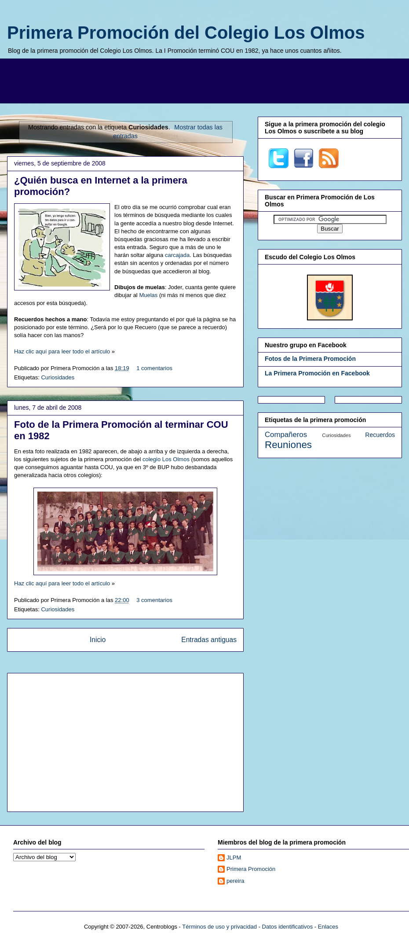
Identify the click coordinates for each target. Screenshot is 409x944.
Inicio (98, 639)
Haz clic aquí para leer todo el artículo (62, 351)
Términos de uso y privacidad (219, 926)
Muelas (148, 295)
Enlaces (328, 926)
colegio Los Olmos (166, 459)
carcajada (177, 255)
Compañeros (286, 434)
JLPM (233, 857)
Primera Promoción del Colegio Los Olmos (186, 32)
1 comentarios (154, 368)
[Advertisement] (211, 79)
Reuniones (288, 444)
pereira (235, 881)
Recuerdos (380, 434)
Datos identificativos (287, 926)
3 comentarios (154, 600)
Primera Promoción (250, 869)
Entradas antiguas (209, 639)
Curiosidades (57, 377)
